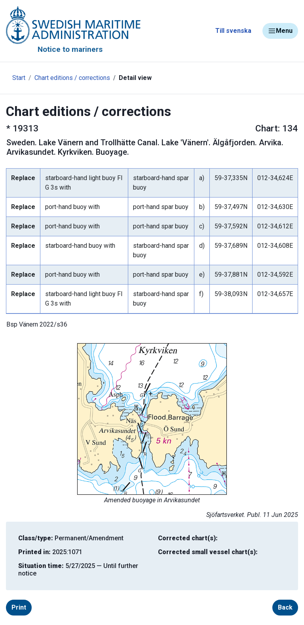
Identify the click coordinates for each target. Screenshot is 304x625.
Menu (280, 31)
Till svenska (233, 30)
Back (285, 607)
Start (18, 78)
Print (18, 607)
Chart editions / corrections (72, 78)
